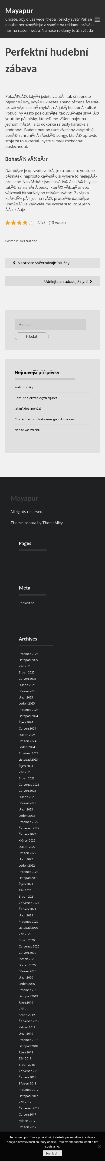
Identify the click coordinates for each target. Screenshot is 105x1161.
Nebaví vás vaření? (27, 430)
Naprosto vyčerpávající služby (43, 262)
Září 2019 (25, 1009)
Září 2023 (25, 772)
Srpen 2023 (27, 778)
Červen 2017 (27, 1114)
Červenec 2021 (29, 903)
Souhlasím (52, 1153)
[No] (99, 1146)
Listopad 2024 (28, 716)
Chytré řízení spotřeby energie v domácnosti (45, 419)
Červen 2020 (27, 952)
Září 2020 (25, 934)
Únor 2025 (26, 697)
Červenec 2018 (29, 1071)
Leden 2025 (27, 703)
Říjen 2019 (26, 1002)
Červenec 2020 (29, 946)
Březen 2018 (27, 1083)
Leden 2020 (27, 984)
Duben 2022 (27, 847)
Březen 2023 (27, 803)
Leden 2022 (27, 865)
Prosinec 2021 (28, 872)
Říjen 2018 (26, 1052)
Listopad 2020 (28, 927)
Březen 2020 (27, 971)
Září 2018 (25, 1058)
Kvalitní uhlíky (24, 387)
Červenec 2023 (29, 784)
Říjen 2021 (26, 884)
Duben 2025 (27, 685)
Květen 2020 (27, 959)
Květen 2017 (27, 1121)
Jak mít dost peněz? (28, 408)
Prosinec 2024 (28, 710)
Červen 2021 (27, 909)
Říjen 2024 (26, 722)
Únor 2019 (26, 1033)
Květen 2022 (27, 840)
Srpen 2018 (27, 1064)
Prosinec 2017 (28, 1090)
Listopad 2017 (28, 1096)
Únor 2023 (26, 809)
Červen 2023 (27, 790)
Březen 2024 (27, 741)
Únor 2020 (26, 977)
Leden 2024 (27, 747)
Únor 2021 (26, 915)
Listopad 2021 (28, 878)
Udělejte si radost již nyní (66, 281)
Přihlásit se (26, 603)
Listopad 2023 (28, 759)
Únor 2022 (26, 859)
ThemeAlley (52, 522)
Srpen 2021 (27, 896)
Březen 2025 (27, 691)
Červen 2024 (27, 728)
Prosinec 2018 (28, 1040)
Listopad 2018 (28, 1046)
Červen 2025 (27, 678)
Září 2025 (25, 666)
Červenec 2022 (29, 828)
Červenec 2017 (29, 1108)
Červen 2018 (27, 1077)
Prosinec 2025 (28, 654)
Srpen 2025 (27, 672)
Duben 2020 (27, 965)
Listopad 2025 (28, 660)
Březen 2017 (27, 1127)
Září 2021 (25, 890)
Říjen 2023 (26, 766)
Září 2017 (25, 1102)
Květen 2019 (27, 1027)
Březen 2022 (27, 853)
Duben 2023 (27, 797)
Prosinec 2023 (28, 753)
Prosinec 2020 (28, 921)
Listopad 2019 (28, 996)
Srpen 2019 (27, 1015)
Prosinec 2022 (28, 822)
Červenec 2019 (29, 1021)
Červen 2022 (27, 834)
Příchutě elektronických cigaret (36, 398)
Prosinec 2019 (28, 990)
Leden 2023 (27, 815)
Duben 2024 (27, 735)
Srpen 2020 (27, 940)
